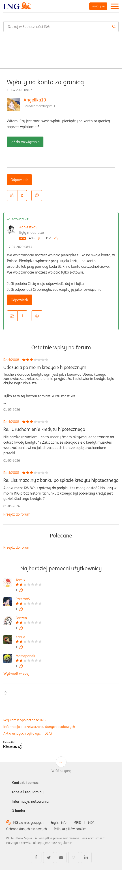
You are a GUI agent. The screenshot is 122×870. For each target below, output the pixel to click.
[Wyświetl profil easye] (29, 637)
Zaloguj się (98, 6)
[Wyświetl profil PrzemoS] (29, 599)
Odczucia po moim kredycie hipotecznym (44, 367)
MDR (91, 823)
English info (58, 823)
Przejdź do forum (16, 514)
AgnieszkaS (28, 227)
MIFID (77, 823)
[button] (12, 195)
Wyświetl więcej (16, 673)
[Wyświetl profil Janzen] (29, 618)
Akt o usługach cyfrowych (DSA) (27, 733)
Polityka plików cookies (70, 829)
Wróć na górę (61, 771)
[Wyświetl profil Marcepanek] (29, 656)
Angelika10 (35, 100)
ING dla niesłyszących (28, 823)
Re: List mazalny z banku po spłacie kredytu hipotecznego (60, 480)
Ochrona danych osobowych (26, 829)
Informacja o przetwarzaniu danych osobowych (39, 727)
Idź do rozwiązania (25, 142)
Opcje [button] (36, 195)
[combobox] (61, 26)
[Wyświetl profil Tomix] (29, 580)
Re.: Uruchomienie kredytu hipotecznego (44, 429)
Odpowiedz (19, 179)
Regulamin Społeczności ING (24, 720)
